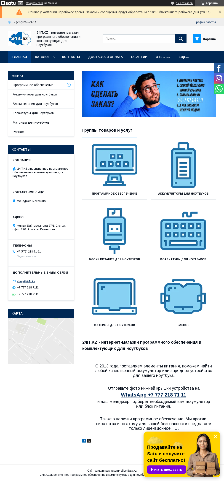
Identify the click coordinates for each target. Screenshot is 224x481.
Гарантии (139, 57)
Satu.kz (132, 470)
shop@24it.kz (26, 281)
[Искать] (181, 38)
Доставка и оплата (105, 57)
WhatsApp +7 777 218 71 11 (153, 395)
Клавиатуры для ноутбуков (183, 259)
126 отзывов (184, 3)
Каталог (42, 57)
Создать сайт (34, 3)
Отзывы (163, 57)
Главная (19, 57)
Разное (183, 325)
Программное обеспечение (114, 193)
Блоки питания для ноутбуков (114, 259)
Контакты (71, 57)
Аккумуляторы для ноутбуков (183, 193)
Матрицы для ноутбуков (114, 325)
